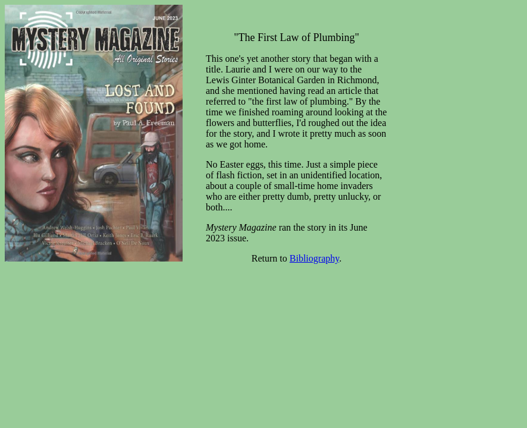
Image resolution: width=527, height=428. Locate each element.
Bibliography (314, 258)
